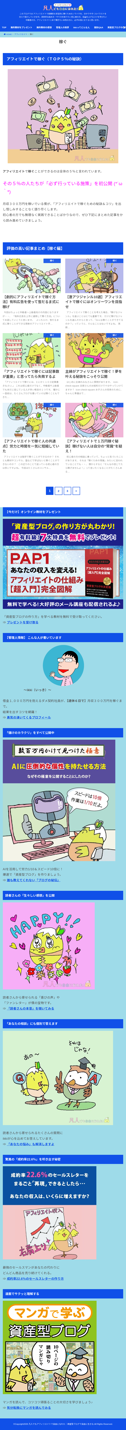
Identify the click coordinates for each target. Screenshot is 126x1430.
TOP (4, 27)
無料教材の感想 (44, 27)
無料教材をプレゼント (21, 27)
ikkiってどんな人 (81, 27)
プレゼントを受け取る (23, 622)
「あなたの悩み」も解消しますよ (30, 1144)
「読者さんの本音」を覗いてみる (30, 1008)
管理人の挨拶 (62, 27)
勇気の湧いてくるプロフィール (29, 717)
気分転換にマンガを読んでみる (29, 1407)
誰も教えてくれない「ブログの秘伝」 (34, 880)
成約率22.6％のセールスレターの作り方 (35, 1278)
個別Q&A (98, 27)
